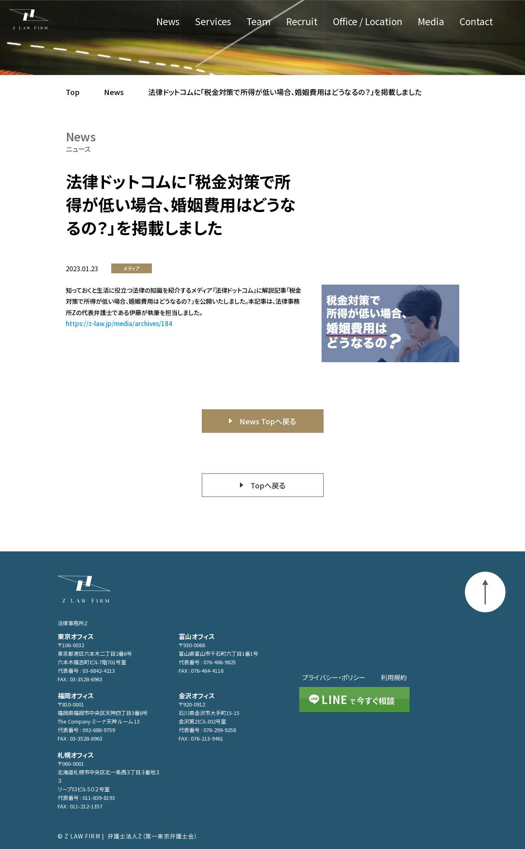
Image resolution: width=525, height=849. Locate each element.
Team (258, 22)
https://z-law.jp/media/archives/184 (119, 323)
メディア (131, 268)
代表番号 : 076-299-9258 (207, 730)
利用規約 (394, 677)
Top (73, 91)
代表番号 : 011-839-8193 (86, 797)
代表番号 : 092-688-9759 (86, 730)
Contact (476, 22)
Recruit (302, 22)
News (167, 22)
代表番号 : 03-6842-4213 (86, 670)
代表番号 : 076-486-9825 (207, 662)
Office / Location (367, 22)
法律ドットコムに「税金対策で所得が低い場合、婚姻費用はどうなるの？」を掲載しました (284, 91)
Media (431, 22)
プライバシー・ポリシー (333, 677)
